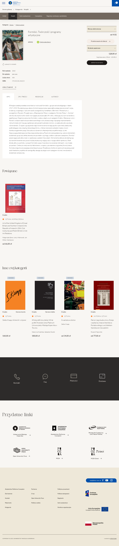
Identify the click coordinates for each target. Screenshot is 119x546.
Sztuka (11, 25)
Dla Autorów (8, 493)
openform (113, 538)
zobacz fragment (9, 87)
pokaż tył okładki (9, 64)
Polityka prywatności (63, 489)
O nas (33, 493)
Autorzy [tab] (55, 97)
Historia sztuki (20, 25)
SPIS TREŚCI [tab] (22, 97)
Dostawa (102, 378)
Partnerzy (34, 489)
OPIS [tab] (8, 97)
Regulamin (60, 498)
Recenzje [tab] (39, 97)
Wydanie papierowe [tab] (101, 48)
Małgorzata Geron (45, 42)
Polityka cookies (35, 503)
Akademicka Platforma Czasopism (14, 489)
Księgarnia (19, 9)
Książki (26, 9)
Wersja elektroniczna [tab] (101, 29)
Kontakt (17, 379)
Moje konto (8, 503)
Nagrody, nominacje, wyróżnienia (57, 16)
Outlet (4, 16)
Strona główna (7, 9)
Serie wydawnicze (25, 16)
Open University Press (37, 498)
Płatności (74, 378)
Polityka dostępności (63, 493)
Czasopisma (38, 16)
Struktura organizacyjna (64, 507)
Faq (45, 378)
